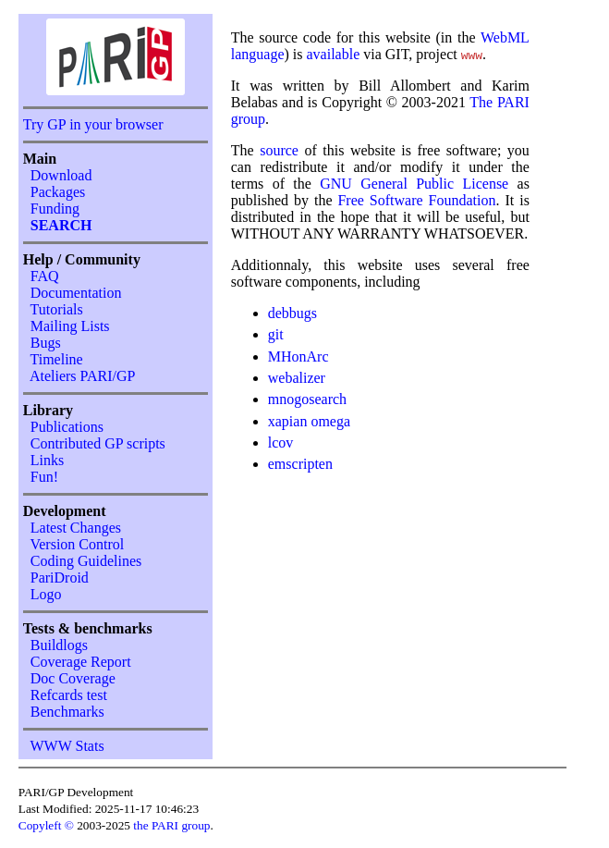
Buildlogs (59, 645)
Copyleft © (46, 825)
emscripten (300, 464)
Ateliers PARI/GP (83, 376)
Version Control (77, 544)
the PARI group (171, 825)
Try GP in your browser (93, 124)
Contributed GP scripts (97, 443)
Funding (54, 208)
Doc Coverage (73, 678)
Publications (67, 427)
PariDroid (59, 577)
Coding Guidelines (85, 561)
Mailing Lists (70, 326)
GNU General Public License (418, 183)
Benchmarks (67, 711)
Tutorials (56, 309)
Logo (46, 594)
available (333, 54)
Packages (58, 192)
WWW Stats (67, 746)
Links (47, 460)
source (279, 150)
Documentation (76, 293)
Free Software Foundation (416, 200)
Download (61, 175)
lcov (281, 442)
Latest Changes (75, 527)
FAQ (44, 276)
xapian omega (309, 421)
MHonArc (298, 356)
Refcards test (68, 695)
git (276, 334)
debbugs (292, 313)
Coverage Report (80, 662)
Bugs (45, 342)
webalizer (296, 378)
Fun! (44, 477)
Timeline (56, 359)
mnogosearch (307, 399)
